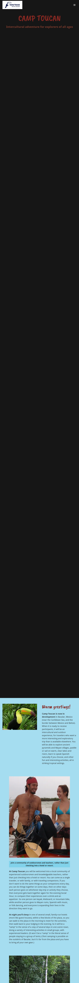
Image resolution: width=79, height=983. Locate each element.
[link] (12, 5)
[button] (74, 5)
